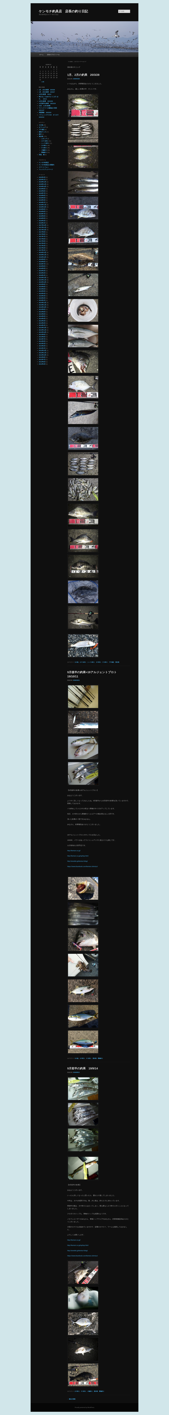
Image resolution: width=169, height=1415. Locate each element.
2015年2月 (42, 298)
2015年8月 (42, 286)
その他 (76, 662)
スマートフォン (44, 167)
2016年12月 (42, 252)
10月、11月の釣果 (44, 106)
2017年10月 (42, 229)
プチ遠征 (111, 662)
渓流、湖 (41, 154)
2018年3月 (42, 220)
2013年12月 (42, 327)
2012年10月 (42, 355)
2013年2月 (42, 346)
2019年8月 (42, 191)
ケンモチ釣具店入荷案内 (46, 165)
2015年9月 (42, 284)
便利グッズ (42, 132)
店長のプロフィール (53, 54)
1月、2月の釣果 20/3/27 (47, 92)
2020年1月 (42, 179)
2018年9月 (42, 209)
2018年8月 (42, 211)
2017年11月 (42, 227)
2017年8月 (42, 234)
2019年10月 (42, 186)
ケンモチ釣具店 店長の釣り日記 (63, 11)
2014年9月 (42, 309)
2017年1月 (42, 250)
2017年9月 (42, 232)
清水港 (117, 662)
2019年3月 (42, 200)
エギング (44, 139)
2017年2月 (42, 248)
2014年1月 (42, 325)
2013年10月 (42, 332)
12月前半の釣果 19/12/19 (47, 103)
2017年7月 (42, 236)
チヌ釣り (105, 662)
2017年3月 (42, 245)
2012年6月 (42, 362)
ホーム (41, 54)
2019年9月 (42, 189)
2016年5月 (42, 268)
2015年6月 (42, 289)
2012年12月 (42, 350)
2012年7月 (42, 359)
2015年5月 (42, 291)
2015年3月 (42, 296)
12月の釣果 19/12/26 (46, 101)
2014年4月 (42, 318)
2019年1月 (42, 202)
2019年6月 (42, 195)
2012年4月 (42, 364)
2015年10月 (42, 282)
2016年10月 (42, 257)
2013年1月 (42, 348)
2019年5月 (42, 198)
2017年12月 (42, 225)
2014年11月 (42, 305)
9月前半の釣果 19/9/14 (82, 1068)
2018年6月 (42, 216)
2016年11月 (42, 255)
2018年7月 (42, 214)
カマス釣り (83, 662)
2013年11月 (42, 330)
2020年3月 (42, 177)
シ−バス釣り (91, 662)
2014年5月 (42, 316)
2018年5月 (42, 218)
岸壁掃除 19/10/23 (45, 112)
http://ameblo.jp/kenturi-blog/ (77, 861)
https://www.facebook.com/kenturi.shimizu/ (82, 866)
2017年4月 (42, 243)
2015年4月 (42, 293)
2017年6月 (42, 239)
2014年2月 (42, 323)
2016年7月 (42, 264)
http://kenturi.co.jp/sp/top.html (77, 856)
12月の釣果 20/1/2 (45, 94)
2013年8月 (42, 337)
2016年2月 (42, 273)
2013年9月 (42, 334)
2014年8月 (42, 312)
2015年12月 (42, 277)
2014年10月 (42, 307)
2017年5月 (42, 241)
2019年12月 (42, 182)
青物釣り (100, 1058)
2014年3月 (42, 321)
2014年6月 (42, 314)
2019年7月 (42, 193)
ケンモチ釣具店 (44, 162)
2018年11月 (42, 204)
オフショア (42, 127)
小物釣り (90, 1391)
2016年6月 (42, 266)
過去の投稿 (71, 1399)
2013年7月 (42, 339)
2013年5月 (42, 341)
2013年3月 (42, 343)
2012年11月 (42, 353)
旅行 (40, 134)
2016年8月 (42, 261)
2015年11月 (42, 280)
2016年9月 (42, 259)
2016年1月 (42, 275)
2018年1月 (42, 223)
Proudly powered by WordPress (84, 1407)
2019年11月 (42, 184)
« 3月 (42, 82)
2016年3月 (42, 270)
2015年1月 (42, 300)
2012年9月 (42, 357)
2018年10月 (42, 207)
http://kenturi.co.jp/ (74, 850)
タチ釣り (98, 662)
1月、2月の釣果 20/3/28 (83, 74)
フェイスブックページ (46, 169)
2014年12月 (42, 302)
